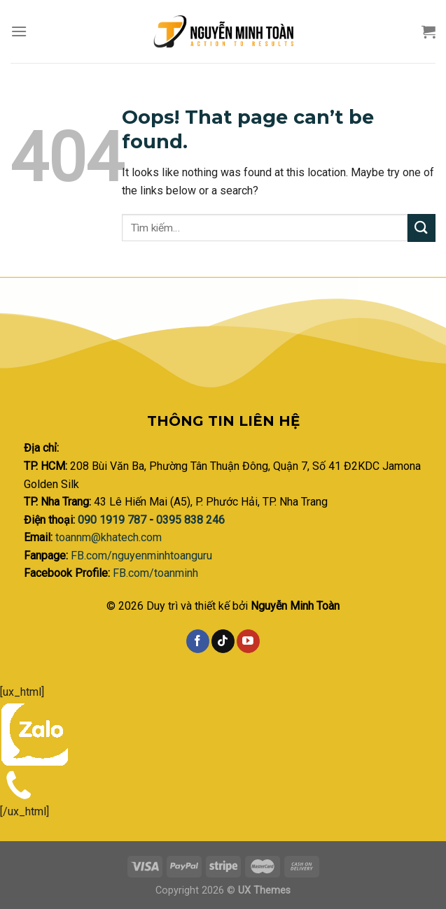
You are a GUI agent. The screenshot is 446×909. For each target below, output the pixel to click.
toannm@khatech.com (108, 537)
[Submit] (421, 227)
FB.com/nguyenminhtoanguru (141, 555)
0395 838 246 (190, 520)
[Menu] (19, 31)
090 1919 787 (113, 520)
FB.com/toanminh (155, 573)
